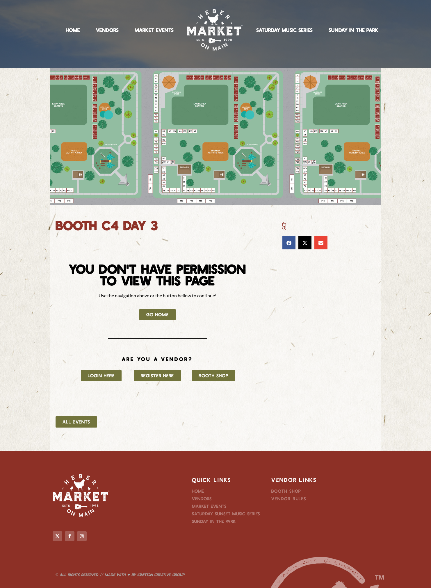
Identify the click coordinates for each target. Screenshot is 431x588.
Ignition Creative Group (160, 574)
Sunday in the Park (353, 29)
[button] (288, 242)
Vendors (107, 29)
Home (73, 29)
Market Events (154, 29)
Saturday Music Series (284, 29)
